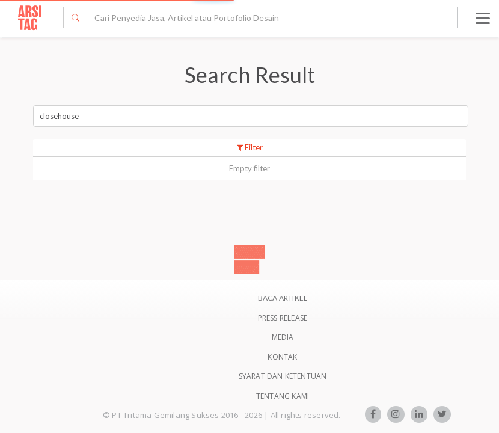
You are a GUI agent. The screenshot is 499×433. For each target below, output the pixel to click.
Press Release (283, 318)
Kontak (282, 357)
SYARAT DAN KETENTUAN (283, 376)
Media (283, 337)
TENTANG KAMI (282, 396)
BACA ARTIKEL (282, 297)
